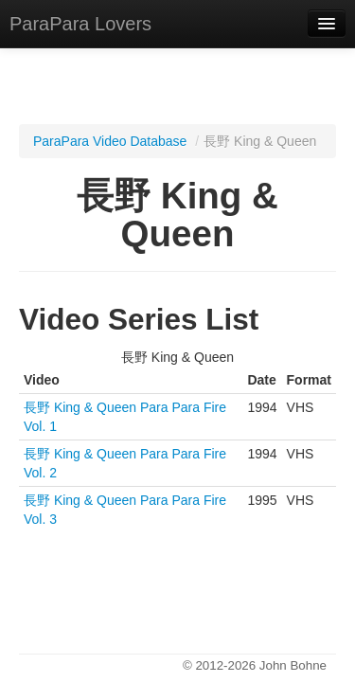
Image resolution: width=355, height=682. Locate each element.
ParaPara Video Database (109, 141)
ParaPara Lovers (80, 23)
